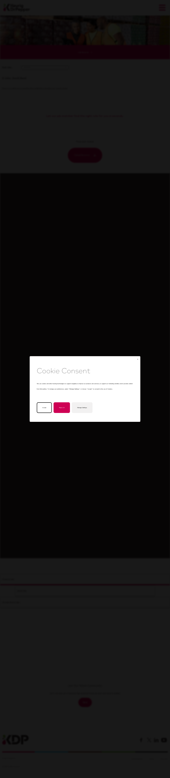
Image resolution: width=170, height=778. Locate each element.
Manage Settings (82, 408)
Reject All (62, 408)
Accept (44, 408)
